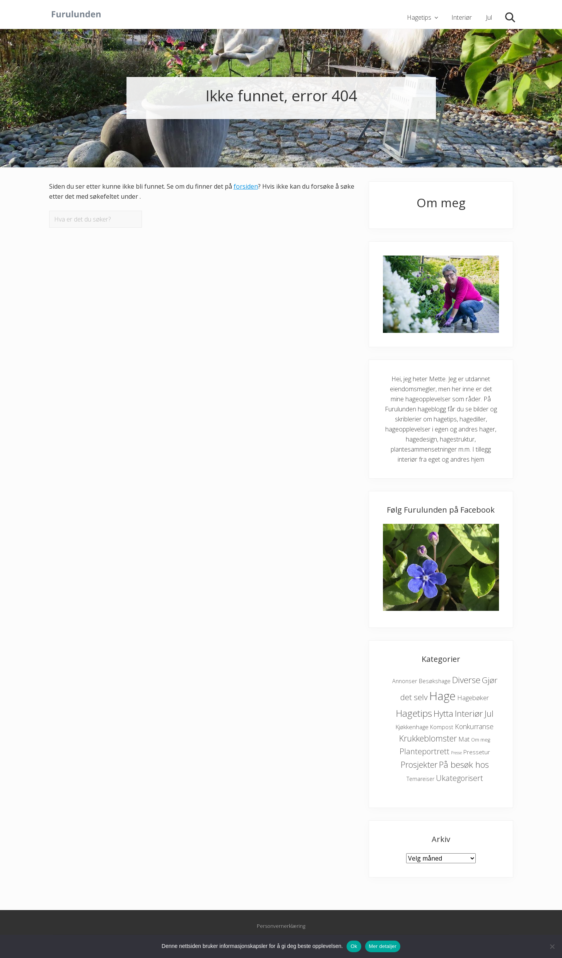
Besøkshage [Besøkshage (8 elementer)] (435, 681)
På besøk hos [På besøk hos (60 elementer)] (464, 764)
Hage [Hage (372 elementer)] (442, 696)
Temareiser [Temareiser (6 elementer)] (420, 778)
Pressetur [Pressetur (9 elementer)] (476, 752)
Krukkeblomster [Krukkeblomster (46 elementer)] (428, 738)
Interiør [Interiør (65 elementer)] (469, 713)
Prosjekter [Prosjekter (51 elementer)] (419, 764)
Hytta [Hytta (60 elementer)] (443, 713)
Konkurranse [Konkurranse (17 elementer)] (474, 726)
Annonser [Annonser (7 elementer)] (404, 681)
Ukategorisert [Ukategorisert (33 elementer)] (459, 778)
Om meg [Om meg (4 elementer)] (480, 739)
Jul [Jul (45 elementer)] (489, 713)
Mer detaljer (383, 946)
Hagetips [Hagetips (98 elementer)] (414, 713)
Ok (353, 946)
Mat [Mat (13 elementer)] (464, 739)
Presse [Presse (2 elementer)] (456, 752)
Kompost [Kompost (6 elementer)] (441, 727)
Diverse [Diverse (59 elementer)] (466, 680)
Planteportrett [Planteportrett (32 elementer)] (424, 751)
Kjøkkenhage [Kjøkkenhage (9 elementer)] (412, 727)
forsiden (246, 186)
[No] (552, 946)
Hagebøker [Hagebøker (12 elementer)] (473, 698)
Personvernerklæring (281, 926)
